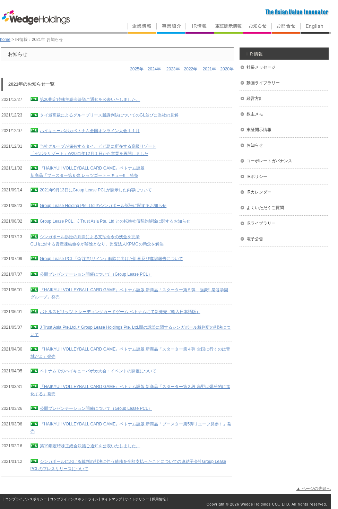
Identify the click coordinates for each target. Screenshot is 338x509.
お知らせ (254, 145)
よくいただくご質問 (265, 207)
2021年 (209, 69)
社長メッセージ (261, 67)
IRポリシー (256, 176)
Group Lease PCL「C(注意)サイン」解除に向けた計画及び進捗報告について (111, 258)
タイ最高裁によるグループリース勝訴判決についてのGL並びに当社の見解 (109, 115)
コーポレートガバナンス (269, 160)
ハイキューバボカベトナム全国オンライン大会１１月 (90, 130)
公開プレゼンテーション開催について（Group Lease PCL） (96, 274)
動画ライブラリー (263, 82)
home (5, 39)
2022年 (191, 69)
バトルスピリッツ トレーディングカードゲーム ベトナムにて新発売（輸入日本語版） (120, 311)
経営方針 (254, 98)
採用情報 (159, 499)
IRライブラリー (261, 223)
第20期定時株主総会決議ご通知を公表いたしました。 (90, 99)
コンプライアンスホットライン (74, 499)
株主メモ (254, 114)
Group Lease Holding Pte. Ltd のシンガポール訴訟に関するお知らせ (103, 205)
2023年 (173, 69)
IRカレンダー (258, 192)
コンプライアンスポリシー (26, 499)
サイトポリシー (137, 499)
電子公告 (254, 238)
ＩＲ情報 (254, 54)
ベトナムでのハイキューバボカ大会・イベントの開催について (98, 371)
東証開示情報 (258, 129)
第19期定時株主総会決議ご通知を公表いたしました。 (90, 445)
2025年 (137, 69)
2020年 (227, 69)
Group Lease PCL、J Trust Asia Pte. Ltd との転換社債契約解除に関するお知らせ (115, 221)
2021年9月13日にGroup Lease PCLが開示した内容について (96, 190)
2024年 (154, 69)
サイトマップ (111, 499)
